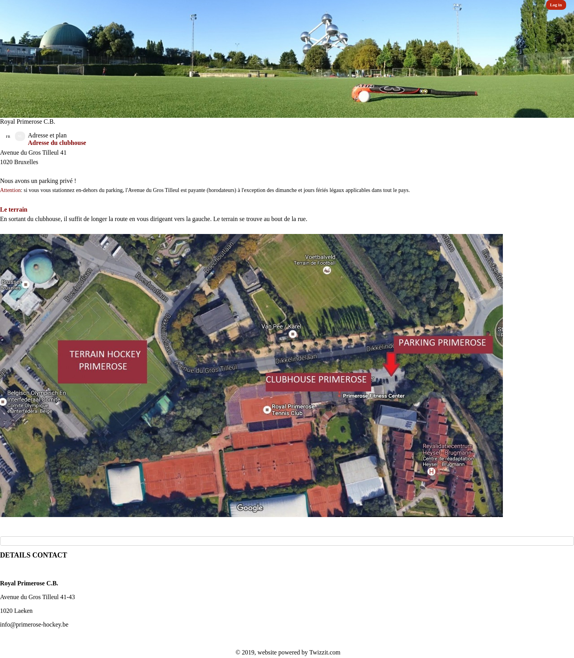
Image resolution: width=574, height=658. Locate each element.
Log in (556, 4)
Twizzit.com (324, 652)
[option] (287, 59)
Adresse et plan (47, 135)
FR (8, 137)
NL (20, 136)
